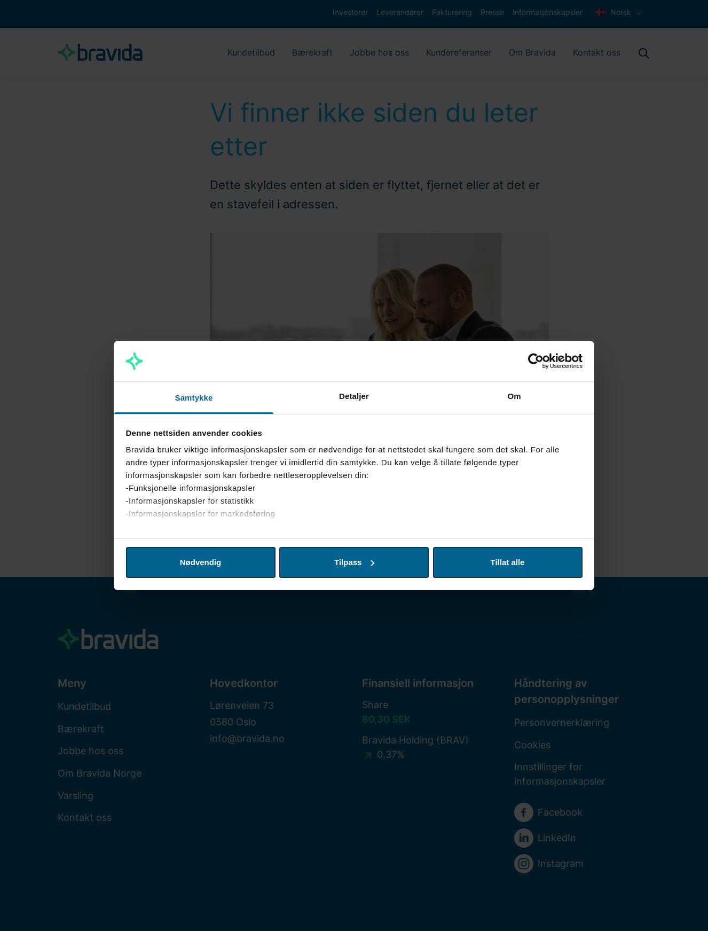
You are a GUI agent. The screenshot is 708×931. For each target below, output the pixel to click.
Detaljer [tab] (354, 396)
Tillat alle (508, 562)
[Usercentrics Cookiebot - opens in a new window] (536, 361)
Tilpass (354, 562)
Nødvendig (201, 562)
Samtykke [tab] (194, 397)
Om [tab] (514, 396)
